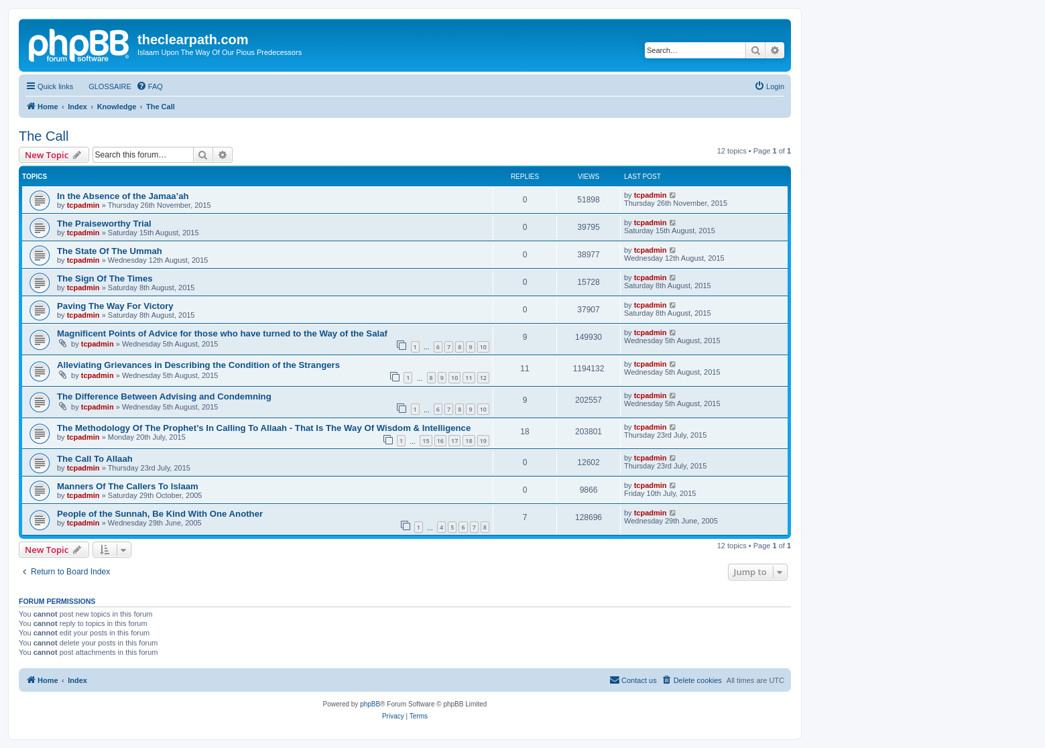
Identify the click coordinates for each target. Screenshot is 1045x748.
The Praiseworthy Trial (104, 224)
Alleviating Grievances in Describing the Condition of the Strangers (198, 365)
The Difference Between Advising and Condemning (164, 396)
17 (454, 440)
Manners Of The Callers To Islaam (127, 486)
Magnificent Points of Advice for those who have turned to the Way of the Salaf (222, 333)
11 (468, 377)
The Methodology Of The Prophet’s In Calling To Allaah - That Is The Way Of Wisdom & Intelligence (264, 428)
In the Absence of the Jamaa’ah (123, 196)
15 (425, 440)
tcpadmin (83, 205)
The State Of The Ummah (109, 251)
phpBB (370, 704)
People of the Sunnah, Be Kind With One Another (160, 514)
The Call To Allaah (95, 459)
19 (483, 440)
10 (483, 346)
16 (440, 440)
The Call (43, 136)
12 (483, 377)
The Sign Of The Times (105, 278)
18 (468, 440)
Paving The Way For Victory (115, 306)
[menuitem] (103, 86)
